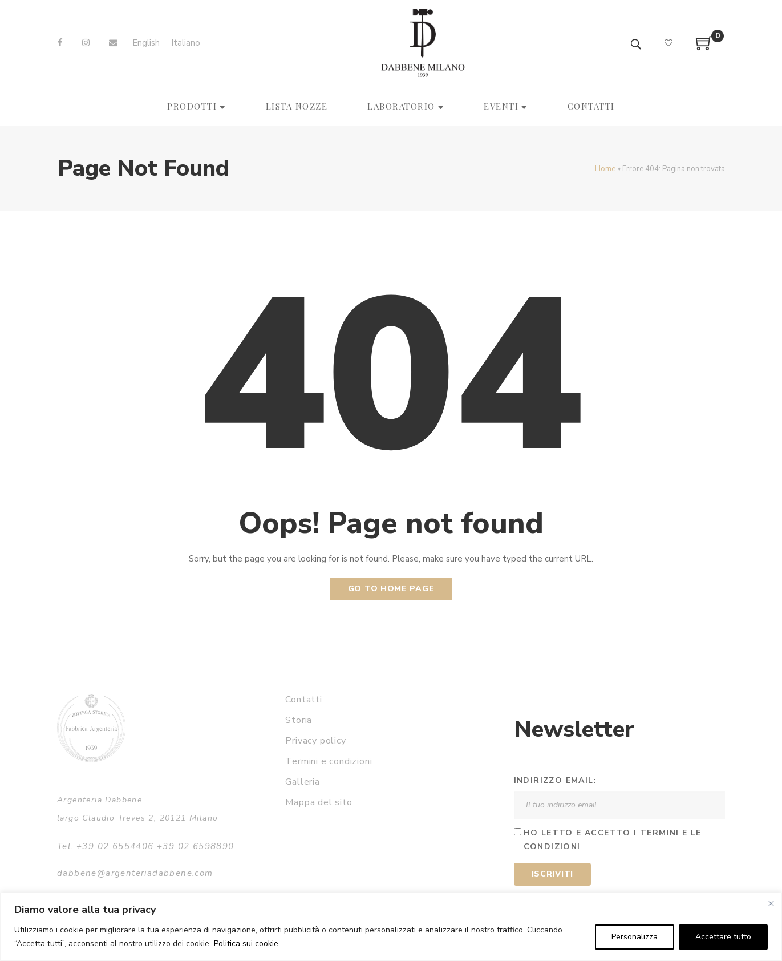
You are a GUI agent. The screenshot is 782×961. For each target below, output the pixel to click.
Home (605, 169)
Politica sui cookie (246, 943)
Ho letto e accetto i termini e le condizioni (613, 840)
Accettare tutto (723, 936)
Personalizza (634, 936)
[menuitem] (146, 43)
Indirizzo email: (555, 780)
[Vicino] (771, 903)
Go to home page (391, 588)
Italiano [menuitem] (185, 43)
